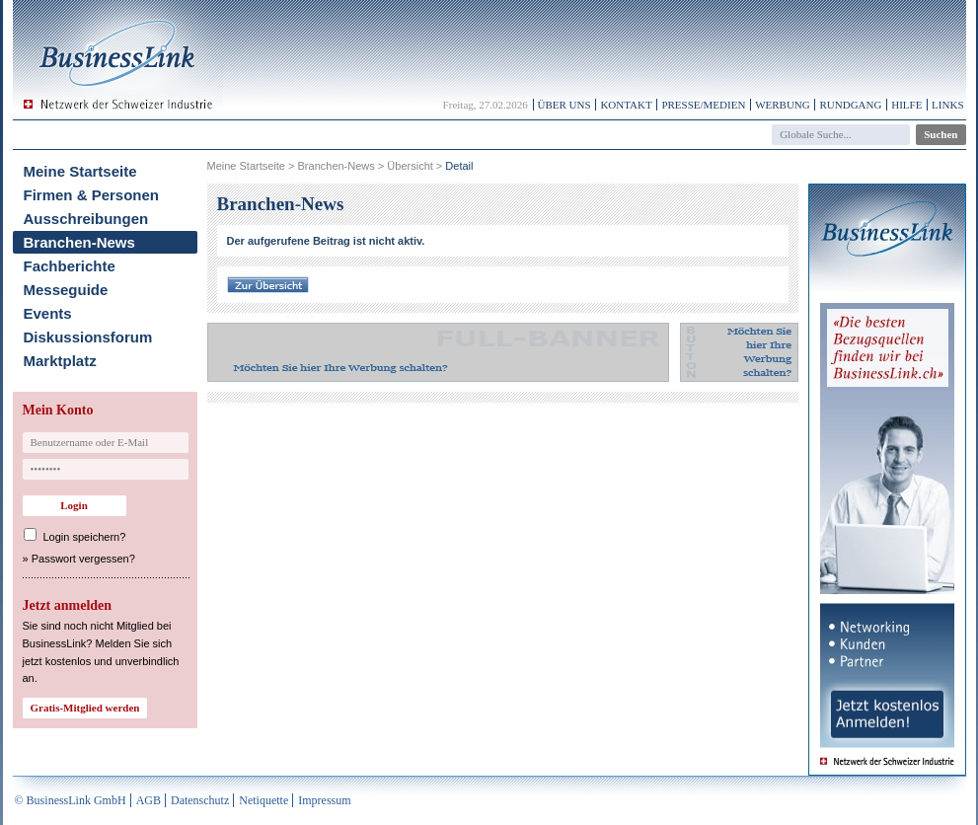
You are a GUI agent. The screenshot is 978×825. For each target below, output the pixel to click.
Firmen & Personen (92, 195)
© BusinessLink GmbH (70, 800)
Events (48, 313)
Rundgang (850, 105)
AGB (148, 800)
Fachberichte (69, 266)
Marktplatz (60, 360)
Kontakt (625, 105)
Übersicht (409, 166)
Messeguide (66, 289)
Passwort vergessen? (83, 558)
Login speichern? (84, 537)
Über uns (564, 105)
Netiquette (263, 800)
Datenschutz (200, 800)
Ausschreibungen (86, 218)
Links (947, 105)
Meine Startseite (80, 171)
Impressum (324, 800)
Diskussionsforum (88, 337)
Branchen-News (79, 242)
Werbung (782, 105)
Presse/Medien (703, 105)
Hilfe (906, 105)
